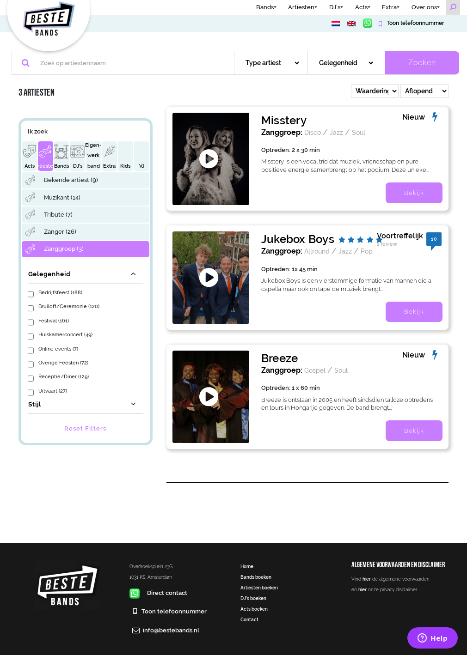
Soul (358, 132)
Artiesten (301, 7)
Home (246, 566)
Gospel (315, 370)
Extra (389, 7)
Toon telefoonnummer (414, 23)
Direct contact (158, 592)
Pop (367, 251)
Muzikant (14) (62, 197)
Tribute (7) (58, 214)
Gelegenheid (49, 274)
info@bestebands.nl (171, 630)
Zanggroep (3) (64, 248)
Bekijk (414, 192)
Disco (312, 132)
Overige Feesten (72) (63, 362)
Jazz (336, 132)
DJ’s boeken (253, 598)
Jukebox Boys (297, 239)
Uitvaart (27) (52, 391)
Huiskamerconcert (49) (65, 334)
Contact (249, 619)
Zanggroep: (281, 132)
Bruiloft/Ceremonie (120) (68, 306)
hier (367, 579)
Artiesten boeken (259, 587)
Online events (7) (58, 349)
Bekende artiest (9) (71, 179)
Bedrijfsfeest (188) (60, 292)
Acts (361, 7)
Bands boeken (255, 577)
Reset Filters (85, 428)
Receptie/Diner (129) (63, 376)
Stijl (34, 404)
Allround (317, 251)
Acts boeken (254, 609)
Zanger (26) (60, 231)
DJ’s (334, 7)
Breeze (279, 358)
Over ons (424, 7)
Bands (265, 7)
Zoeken (422, 62)
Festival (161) (53, 320)
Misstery (284, 120)
